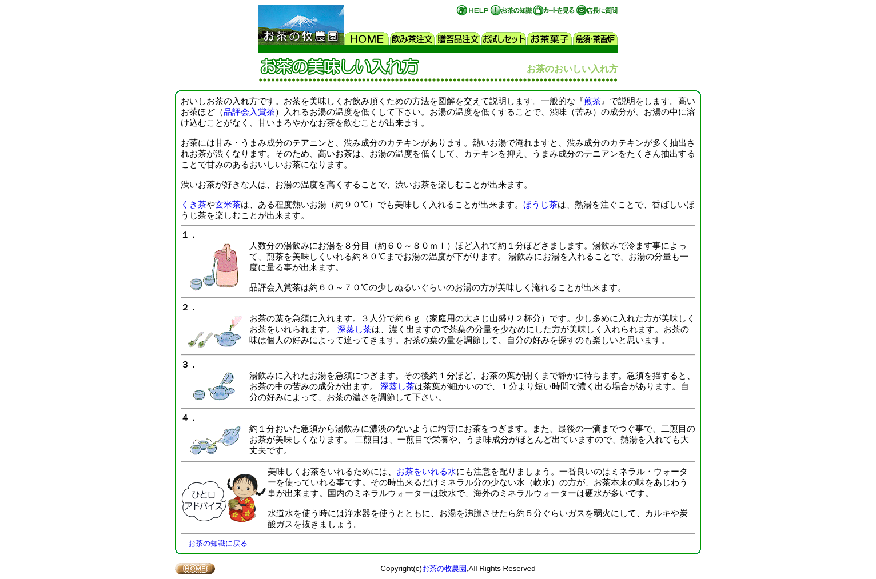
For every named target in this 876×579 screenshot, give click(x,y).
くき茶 (193, 204)
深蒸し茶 (354, 329)
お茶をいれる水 (426, 471)
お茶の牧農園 (444, 568)
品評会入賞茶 (249, 112)
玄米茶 (228, 204)
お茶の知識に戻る (218, 543)
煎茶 (592, 101)
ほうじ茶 (540, 204)
